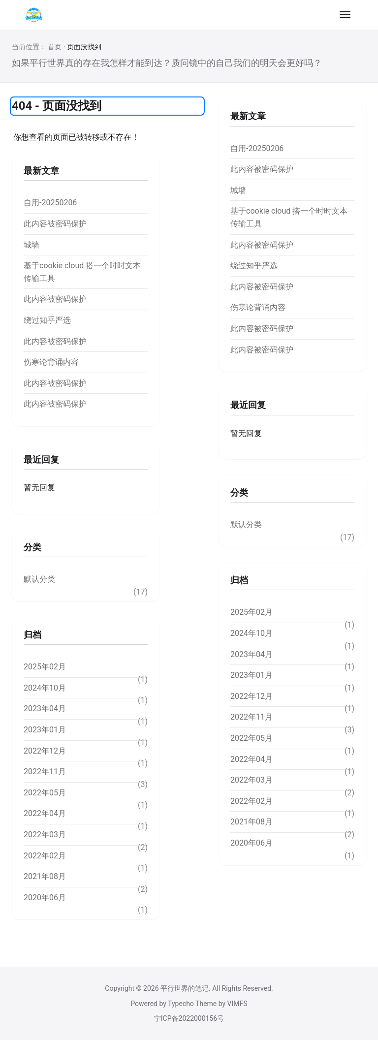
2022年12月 (45, 751)
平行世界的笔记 (184, 988)
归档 (32, 635)
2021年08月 (45, 876)
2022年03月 (45, 834)
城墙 (31, 245)
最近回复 (41, 459)
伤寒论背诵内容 (51, 362)
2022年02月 (45, 855)
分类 (32, 547)
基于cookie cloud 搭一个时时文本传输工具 (82, 272)
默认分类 (39, 579)
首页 (55, 47)
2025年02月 (45, 666)
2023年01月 (45, 729)
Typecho (181, 1004)
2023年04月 (45, 708)
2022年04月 (45, 813)
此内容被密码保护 (55, 223)
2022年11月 (45, 771)
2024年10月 (45, 688)
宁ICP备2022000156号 (189, 1018)
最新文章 (41, 170)
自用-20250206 (50, 202)
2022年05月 (45, 792)
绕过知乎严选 (47, 320)
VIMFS (237, 1004)
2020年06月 (45, 897)
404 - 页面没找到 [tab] (56, 106)
